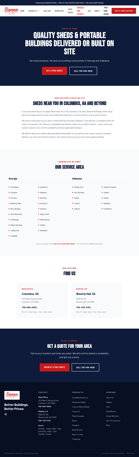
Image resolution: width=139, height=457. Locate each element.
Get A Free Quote (124, 10)
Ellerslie (43, 198)
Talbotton (15, 230)
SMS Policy (131, 453)
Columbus (15, 187)
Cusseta (43, 203)
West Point (44, 214)
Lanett (77, 203)
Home (22, 10)
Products (34, 10)
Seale (106, 198)
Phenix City (78, 187)
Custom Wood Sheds (80, 407)
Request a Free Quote (54, 367)
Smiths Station (110, 187)
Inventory (59, 10)
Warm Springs (16, 225)
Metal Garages (78, 416)
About (97, 10)
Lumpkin (14, 236)
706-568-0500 (105, 11)
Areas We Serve (80, 11)
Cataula (14, 192)
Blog (108, 425)
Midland (43, 192)
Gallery (47, 10)
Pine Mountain (16, 214)
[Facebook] (5, 414)
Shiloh (42, 225)
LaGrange (15, 219)
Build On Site (77, 430)
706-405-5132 (83, 307)
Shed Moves (70, 11)
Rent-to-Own (77, 434)
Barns (74, 420)
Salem (106, 192)
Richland (43, 230)
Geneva (43, 209)
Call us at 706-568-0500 (64, 244)
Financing (76, 439)
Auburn (77, 209)
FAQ (89, 10)
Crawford (107, 209)
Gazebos (75, 425)
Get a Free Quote (54, 70)
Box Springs (15, 209)
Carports (76, 411)
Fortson (14, 198)
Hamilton (44, 187)
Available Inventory (80, 397)
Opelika (107, 203)
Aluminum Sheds (79, 402)
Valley (76, 198)
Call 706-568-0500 (83, 71)
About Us (110, 397)
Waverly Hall (16, 203)
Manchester (45, 219)
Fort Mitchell (79, 192)
